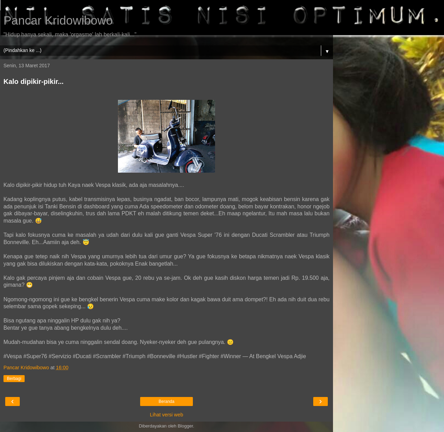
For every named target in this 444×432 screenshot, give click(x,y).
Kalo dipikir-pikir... (33, 81)
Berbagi (14, 378)
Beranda (166, 401)
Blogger (185, 426)
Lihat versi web (166, 414)
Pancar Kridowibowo (58, 20)
